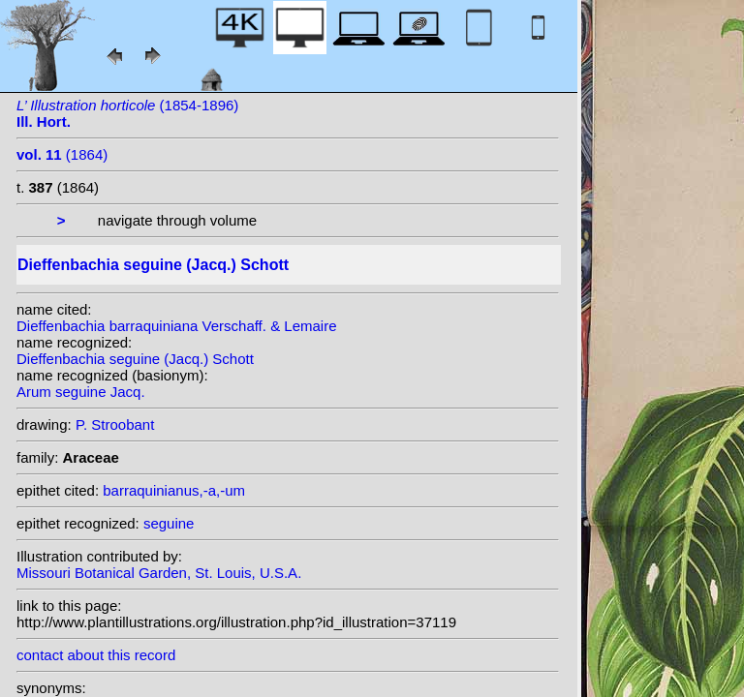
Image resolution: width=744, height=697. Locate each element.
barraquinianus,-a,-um (174, 490)
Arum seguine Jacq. (80, 391)
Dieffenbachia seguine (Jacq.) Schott (135, 358)
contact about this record (95, 655)
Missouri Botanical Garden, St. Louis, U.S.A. (158, 572)
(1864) (62, 154)
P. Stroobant (115, 424)
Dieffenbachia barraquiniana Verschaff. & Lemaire (176, 326)
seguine (169, 523)
